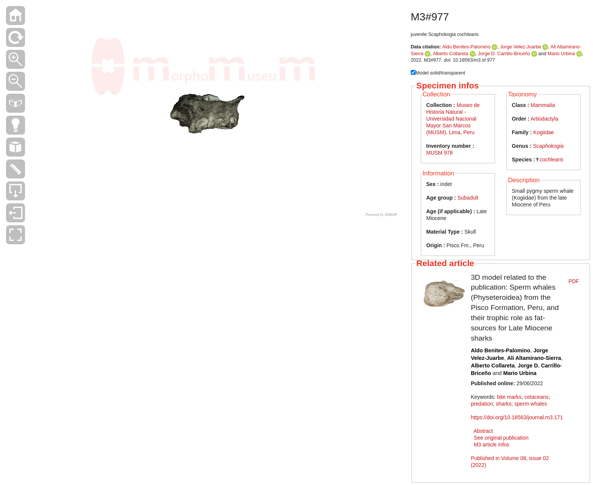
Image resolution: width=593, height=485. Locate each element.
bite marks (509, 397)
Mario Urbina (561, 53)
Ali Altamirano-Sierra (534, 358)
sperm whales (530, 404)
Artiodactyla (544, 119)
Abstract (483, 431)
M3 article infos (491, 445)
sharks (503, 404)
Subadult (467, 198)
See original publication (501, 438)
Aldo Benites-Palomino (466, 47)
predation (482, 404)
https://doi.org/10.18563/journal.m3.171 (517, 417)
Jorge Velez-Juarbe (520, 47)
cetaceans (536, 397)
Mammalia (543, 105)
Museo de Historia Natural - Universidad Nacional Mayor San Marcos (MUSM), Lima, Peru (453, 118)
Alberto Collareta (450, 53)
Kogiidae (543, 132)
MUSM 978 (439, 153)
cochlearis (552, 160)
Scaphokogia (548, 146)
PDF (573, 281)
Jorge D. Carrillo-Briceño (504, 53)
